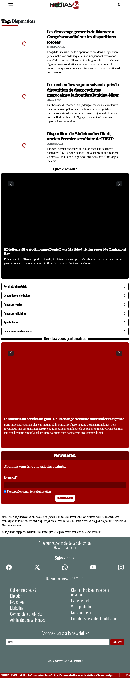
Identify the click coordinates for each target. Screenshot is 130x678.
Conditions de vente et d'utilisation (94, 618)
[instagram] (121, 567)
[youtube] (93, 567)
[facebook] (9, 567)
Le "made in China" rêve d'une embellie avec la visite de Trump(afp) (71, 675)
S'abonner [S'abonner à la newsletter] (65, 498)
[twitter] (37, 567)
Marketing (17, 608)
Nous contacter (81, 612)
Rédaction (17, 602)
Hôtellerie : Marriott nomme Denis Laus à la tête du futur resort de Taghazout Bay (65, 251)
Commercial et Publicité (26, 614)
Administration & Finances (27, 620)
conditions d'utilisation (36, 491)
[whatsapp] (65, 567)
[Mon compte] (119, 5)
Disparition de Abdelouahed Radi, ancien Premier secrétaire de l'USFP (80, 136)
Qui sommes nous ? (23, 590)
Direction (16, 596)
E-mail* (11, 477)
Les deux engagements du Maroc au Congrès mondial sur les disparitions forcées (81, 37)
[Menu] (10, 5)
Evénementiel (80, 600)
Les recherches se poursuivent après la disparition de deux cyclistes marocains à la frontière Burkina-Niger (83, 90)
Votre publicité (81, 606)
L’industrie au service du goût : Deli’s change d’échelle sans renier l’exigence (64, 419)
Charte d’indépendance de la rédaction (90, 592)
